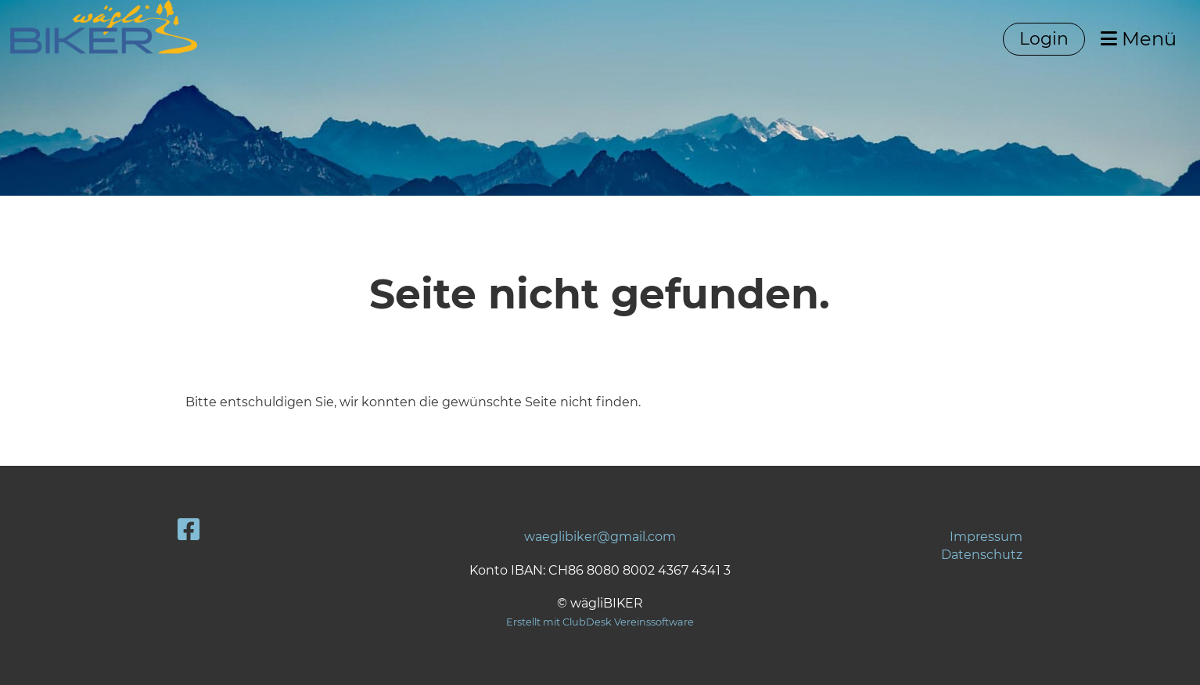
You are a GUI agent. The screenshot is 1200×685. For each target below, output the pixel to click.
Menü (1139, 38)
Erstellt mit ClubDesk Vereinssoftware (600, 622)
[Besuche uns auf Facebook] (188, 529)
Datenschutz (981, 554)
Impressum (986, 536)
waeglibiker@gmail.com (600, 536)
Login (1044, 38)
